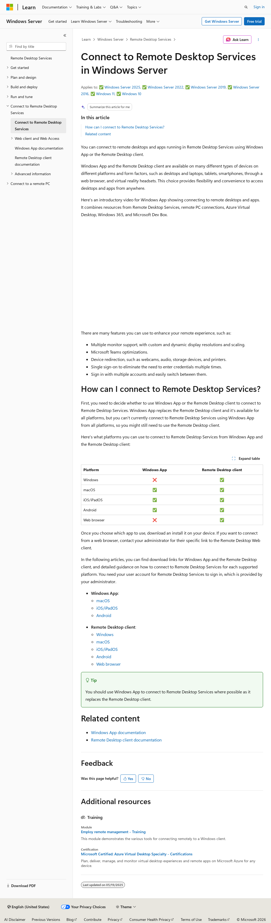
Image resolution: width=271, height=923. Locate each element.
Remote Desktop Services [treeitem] (31, 58)
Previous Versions (46, 919)
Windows (105, 634)
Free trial (254, 21)
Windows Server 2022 (165, 87)
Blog (70, 919)
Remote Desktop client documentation (126, 740)
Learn (86, 39)
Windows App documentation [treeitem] (39, 148)
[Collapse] (64, 35)
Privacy (113, 919)
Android (103, 615)
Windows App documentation (118, 732)
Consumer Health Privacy (149, 919)
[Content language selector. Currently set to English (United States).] (28, 907)
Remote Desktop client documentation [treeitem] (33, 161)
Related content (98, 133)
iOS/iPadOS (107, 608)
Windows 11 (105, 93)
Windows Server (110, 39)
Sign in (259, 6)
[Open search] (246, 7)
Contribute (92, 919)
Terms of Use (191, 919)
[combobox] (36, 46)
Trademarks (217, 919)
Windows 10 (131, 93)
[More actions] (258, 39)
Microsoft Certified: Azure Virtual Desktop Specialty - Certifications (136, 854)
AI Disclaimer (14, 919)
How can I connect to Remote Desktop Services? (124, 126)
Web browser (108, 664)
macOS (103, 600)
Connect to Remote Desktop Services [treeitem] (38, 125)
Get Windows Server (222, 21)
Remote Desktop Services (150, 39)
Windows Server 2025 (122, 87)
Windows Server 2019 (208, 87)
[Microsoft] (9, 7)
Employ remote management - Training (113, 831)
